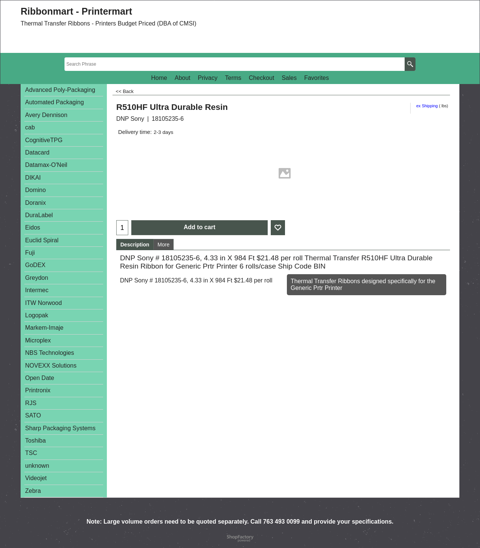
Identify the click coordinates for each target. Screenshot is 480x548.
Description (134, 245)
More (164, 245)
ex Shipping (427, 106)
